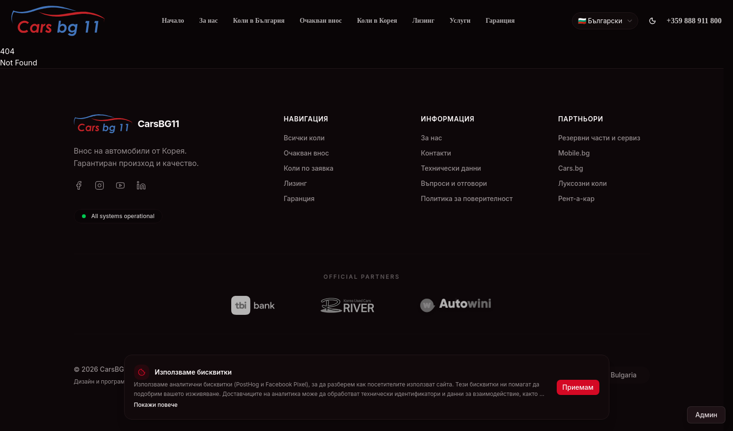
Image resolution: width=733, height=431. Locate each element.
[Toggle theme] (652, 20)
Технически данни (451, 168)
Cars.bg (570, 168)
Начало (173, 20)
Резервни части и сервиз (599, 138)
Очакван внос (321, 20)
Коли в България (259, 20)
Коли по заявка (309, 168)
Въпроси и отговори (454, 183)
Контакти (436, 153)
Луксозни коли (582, 183)
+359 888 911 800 (694, 21)
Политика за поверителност (467, 198)
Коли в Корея (377, 20)
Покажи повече (156, 404)
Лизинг (423, 20)
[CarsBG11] (58, 21)
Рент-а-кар (576, 198)
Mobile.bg (574, 153)
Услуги (460, 20)
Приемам (578, 387)
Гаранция (500, 20)
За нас (208, 20)
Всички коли (304, 138)
